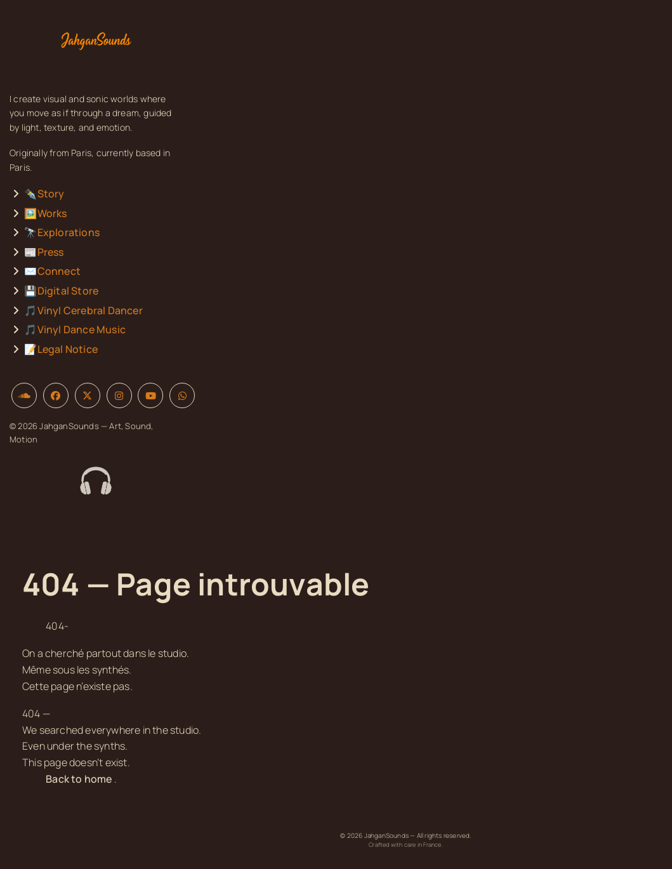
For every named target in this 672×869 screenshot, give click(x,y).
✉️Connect (52, 271)
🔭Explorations (62, 232)
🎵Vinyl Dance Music (75, 329)
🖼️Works (45, 213)
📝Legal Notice (61, 349)
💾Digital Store (61, 291)
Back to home (79, 779)
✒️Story (44, 194)
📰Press (43, 252)
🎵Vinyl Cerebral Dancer (83, 310)
